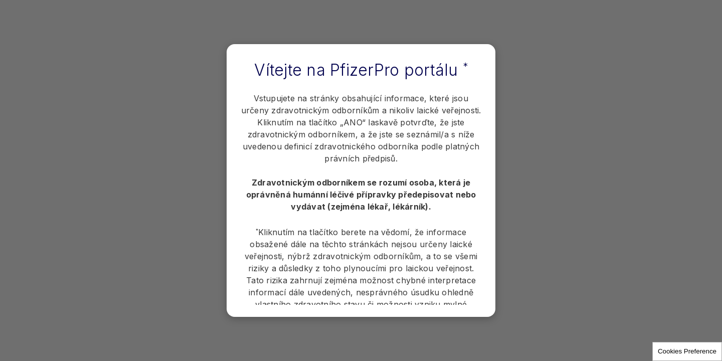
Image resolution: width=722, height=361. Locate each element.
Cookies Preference (687, 351)
